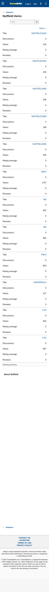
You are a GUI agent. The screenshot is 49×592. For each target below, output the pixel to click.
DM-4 (43, 172)
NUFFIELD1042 (38, 33)
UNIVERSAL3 (39, 282)
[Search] (45, 4)
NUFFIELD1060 (38, 116)
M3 (45, 199)
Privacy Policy (24, 545)
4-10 (44, 310)
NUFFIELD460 (39, 89)
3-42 (44, 338)
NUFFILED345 (39, 61)
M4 (45, 227)
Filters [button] (41, 28)
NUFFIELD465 (39, 144)
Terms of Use (24, 543)
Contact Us (24, 538)
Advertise (24, 540)
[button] (3, 3)
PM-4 (43, 255)
